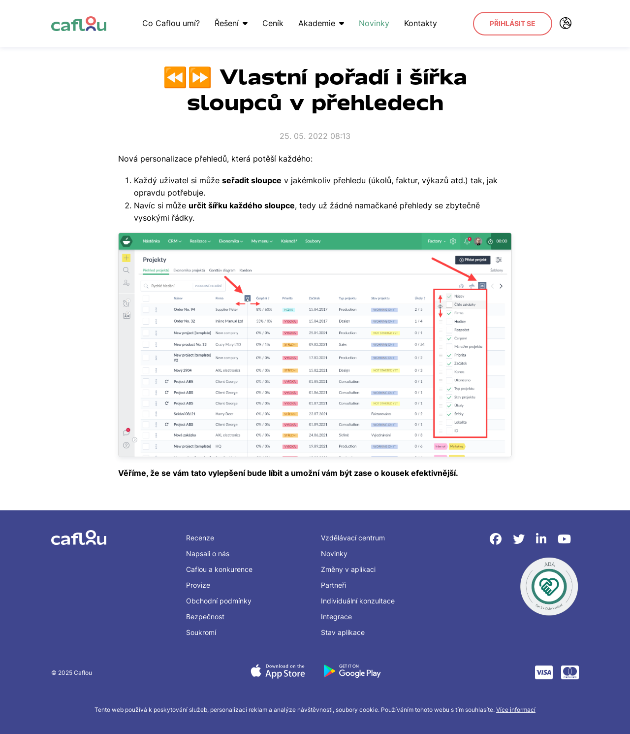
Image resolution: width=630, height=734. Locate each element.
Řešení (231, 23)
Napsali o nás (207, 553)
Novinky (374, 23)
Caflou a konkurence (219, 569)
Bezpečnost (205, 616)
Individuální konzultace (358, 601)
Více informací (516, 709)
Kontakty (420, 23)
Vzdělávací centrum (353, 538)
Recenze (200, 538)
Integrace (336, 616)
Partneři (333, 585)
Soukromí (201, 632)
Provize (198, 585)
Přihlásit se (513, 23)
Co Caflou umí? (171, 23)
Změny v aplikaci (348, 569)
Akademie (321, 23)
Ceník (273, 23)
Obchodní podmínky (219, 601)
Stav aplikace (343, 632)
